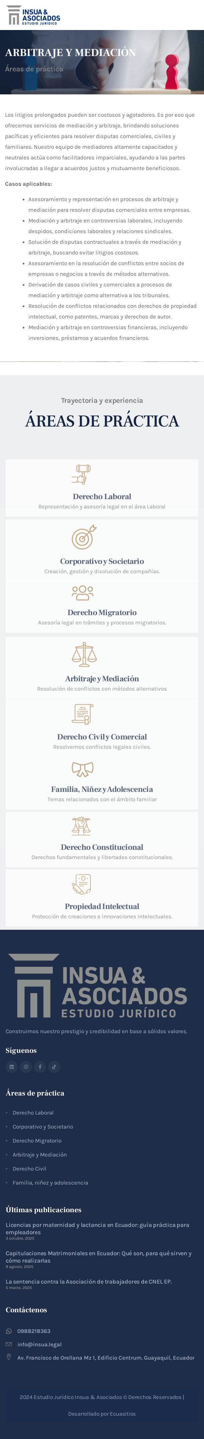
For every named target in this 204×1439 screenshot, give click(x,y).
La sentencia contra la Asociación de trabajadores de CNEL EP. (89, 1281)
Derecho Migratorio (102, 637)
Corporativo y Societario (102, 591)
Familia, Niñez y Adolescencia (102, 814)
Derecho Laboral (102, 524)
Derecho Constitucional (102, 873)
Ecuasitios (123, 1413)
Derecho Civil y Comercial (102, 764)
